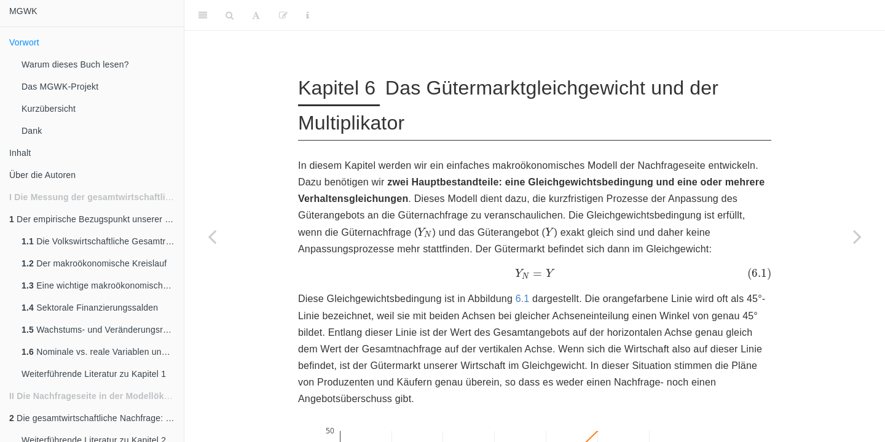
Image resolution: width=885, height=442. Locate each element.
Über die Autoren (42, 175)
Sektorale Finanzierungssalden (90, 307)
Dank (32, 131)
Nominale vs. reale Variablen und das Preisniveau (103, 352)
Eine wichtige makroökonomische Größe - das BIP (103, 285)
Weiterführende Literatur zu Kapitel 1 (94, 374)
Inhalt (20, 153)
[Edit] (283, 15)
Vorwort (24, 42)
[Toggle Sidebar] (202, 15)
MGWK (23, 11)
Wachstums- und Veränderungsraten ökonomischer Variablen (103, 330)
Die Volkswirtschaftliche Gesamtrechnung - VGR (103, 241)
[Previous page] (212, 236)
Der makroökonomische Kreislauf (94, 263)
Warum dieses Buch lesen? (75, 64)
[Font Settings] (256, 15)
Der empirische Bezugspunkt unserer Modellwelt (96, 219)
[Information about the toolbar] (307, 15)
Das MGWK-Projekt (60, 86)
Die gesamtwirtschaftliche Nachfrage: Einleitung (96, 418)
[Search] (229, 15)
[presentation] (424, 232)
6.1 (523, 298)
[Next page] (857, 236)
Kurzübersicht (49, 109)
